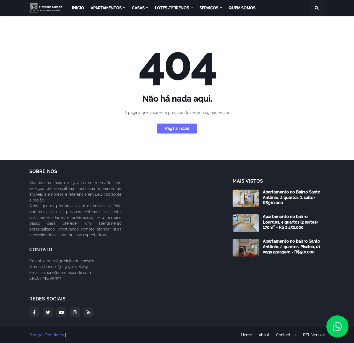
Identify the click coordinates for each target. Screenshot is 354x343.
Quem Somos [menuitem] (242, 8)
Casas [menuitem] (138, 8)
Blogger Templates (46, 335)
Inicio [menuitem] (78, 8)
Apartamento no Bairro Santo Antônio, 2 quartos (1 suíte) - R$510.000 (291, 197)
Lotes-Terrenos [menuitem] (172, 8)
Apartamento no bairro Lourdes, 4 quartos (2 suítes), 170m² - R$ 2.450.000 (290, 222)
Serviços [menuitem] (208, 8)
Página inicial (177, 128)
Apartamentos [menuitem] (106, 8)
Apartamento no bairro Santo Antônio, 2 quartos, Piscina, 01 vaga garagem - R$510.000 (291, 247)
